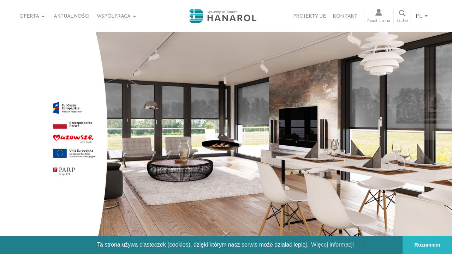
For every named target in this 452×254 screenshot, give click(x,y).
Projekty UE (309, 16)
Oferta (29, 16)
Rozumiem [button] (427, 245)
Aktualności (72, 16)
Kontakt (345, 16)
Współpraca (114, 16)
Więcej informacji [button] (332, 245)
